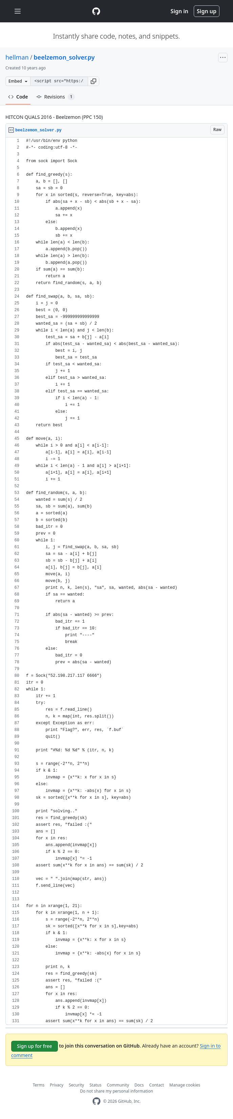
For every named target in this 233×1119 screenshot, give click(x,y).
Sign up (206, 11)
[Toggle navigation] (18, 11)
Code (18, 96)
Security (76, 1085)
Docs (139, 1085)
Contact (156, 1085)
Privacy (56, 1085)
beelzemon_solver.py (64, 57)
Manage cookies (184, 1085)
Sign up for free (34, 1046)
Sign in (179, 11)
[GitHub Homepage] (96, 1101)
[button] (93, 81)
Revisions (55, 96)
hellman (17, 57)
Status (95, 1085)
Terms (39, 1085)
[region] (116, 581)
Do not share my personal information (116, 1091)
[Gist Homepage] (96, 11)
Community (118, 1085)
